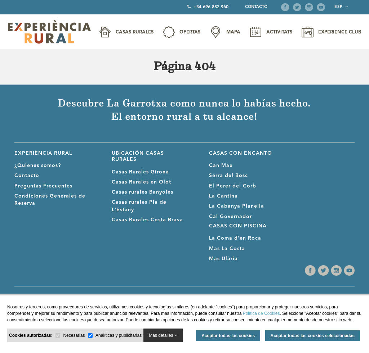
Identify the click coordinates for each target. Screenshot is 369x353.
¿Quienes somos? (37, 165)
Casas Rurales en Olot (141, 182)
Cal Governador (230, 216)
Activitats (279, 32)
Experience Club (339, 32)
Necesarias (74, 335)
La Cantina (223, 196)
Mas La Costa (227, 248)
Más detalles (163, 335)
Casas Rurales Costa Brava (147, 219)
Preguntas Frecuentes (43, 186)
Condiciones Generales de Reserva (49, 200)
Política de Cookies (261, 313)
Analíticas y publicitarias (118, 335)
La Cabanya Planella (236, 206)
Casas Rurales (135, 32)
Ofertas (189, 32)
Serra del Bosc (228, 175)
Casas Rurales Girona (140, 172)
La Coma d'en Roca (235, 238)
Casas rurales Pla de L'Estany (139, 206)
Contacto (256, 7)
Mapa (233, 32)
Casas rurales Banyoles (142, 192)
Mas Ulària (223, 258)
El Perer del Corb (232, 186)
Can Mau (221, 165)
